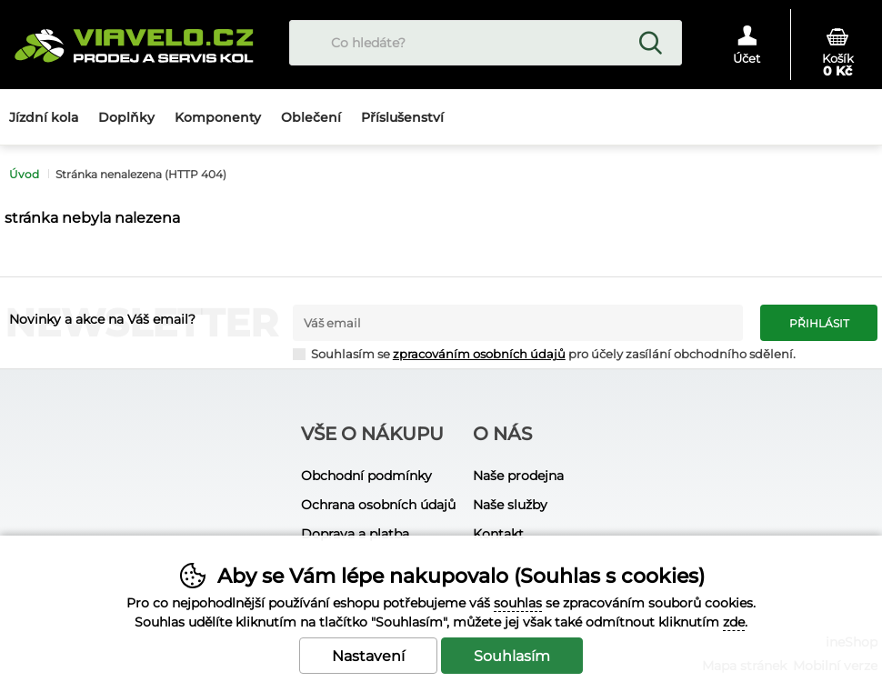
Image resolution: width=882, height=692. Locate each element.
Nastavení (368, 656)
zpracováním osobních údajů (479, 354)
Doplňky (126, 117)
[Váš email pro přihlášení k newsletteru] (518, 323)
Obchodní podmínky (366, 475)
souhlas (518, 603)
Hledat (650, 42)
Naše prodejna (518, 475)
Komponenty (218, 117)
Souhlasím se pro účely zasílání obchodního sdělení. (544, 353)
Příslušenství (402, 117)
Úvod (24, 174)
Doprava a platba (355, 534)
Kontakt (498, 534)
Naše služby (510, 504)
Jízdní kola (43, 117)
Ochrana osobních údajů (378, 504)
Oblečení (311, 117)
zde (734, 622)
